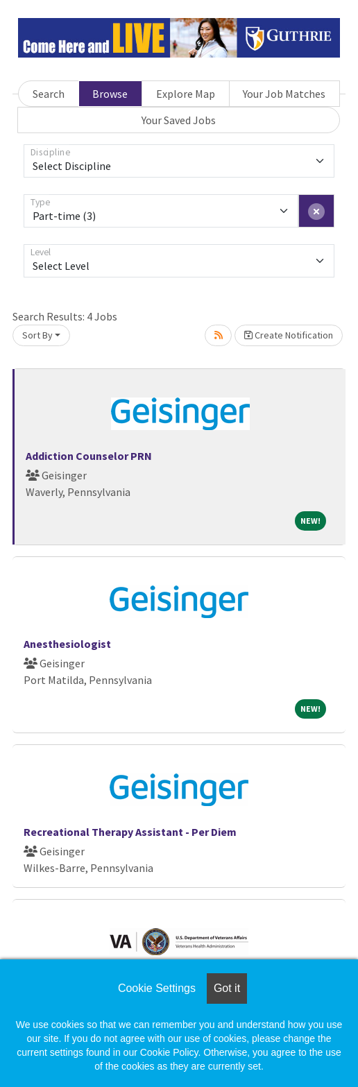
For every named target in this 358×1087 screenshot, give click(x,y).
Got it (227, 988)
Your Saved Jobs (179, 120)
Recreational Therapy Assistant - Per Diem (130, 832)
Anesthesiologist (67, 644)
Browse (110, 94)
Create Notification (288, 335)
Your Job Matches (284, 94)
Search (49, 94)
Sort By (37, 335)
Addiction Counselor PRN (89, 456)
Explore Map (185, 94)
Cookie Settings (157, 988)
